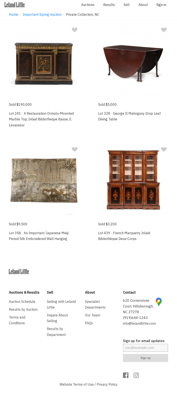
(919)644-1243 (135, 318)
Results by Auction (23, 309)
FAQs (89, 323)
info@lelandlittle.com (139, 323)
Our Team (92, 315)
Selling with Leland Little (61, 304)
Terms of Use (83, 384)
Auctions (87, 5)
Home (13, 14)
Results (109, 5)
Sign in (161, 5)
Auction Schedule (22, 301)
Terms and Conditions (17, 320)
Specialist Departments (95, 304)
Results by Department (56, 332)
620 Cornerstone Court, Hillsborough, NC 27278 (138, 306)
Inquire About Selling (57, 318)
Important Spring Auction (42, 14)
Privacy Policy (107, 384)
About (143, 5)
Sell (127, 5)
